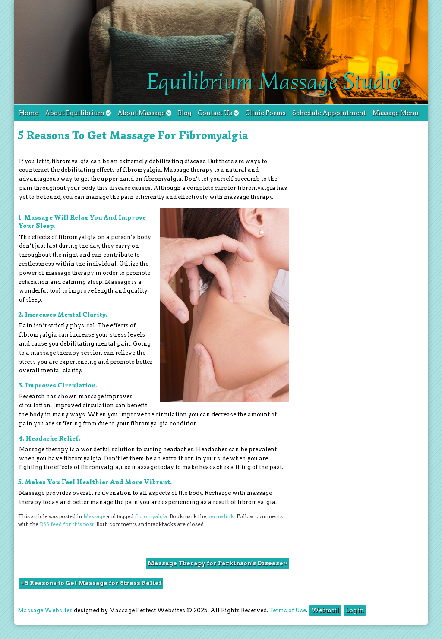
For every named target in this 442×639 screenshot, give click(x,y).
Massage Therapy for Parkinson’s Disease (217, 563)
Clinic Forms (265, 113)
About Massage (144, 113)
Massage (94, 516)
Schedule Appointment (329, 113)
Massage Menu (396, 113)
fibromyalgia (151, 516)
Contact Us (218, 113)
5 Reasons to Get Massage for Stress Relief (91, 583)
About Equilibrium (78, 113)
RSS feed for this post (67, 524)
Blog (184, 113)
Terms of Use (287, 610)
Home (28, 113)
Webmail (325, 610)
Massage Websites (45, 610)
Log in (355, 610)
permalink (221, 516)
